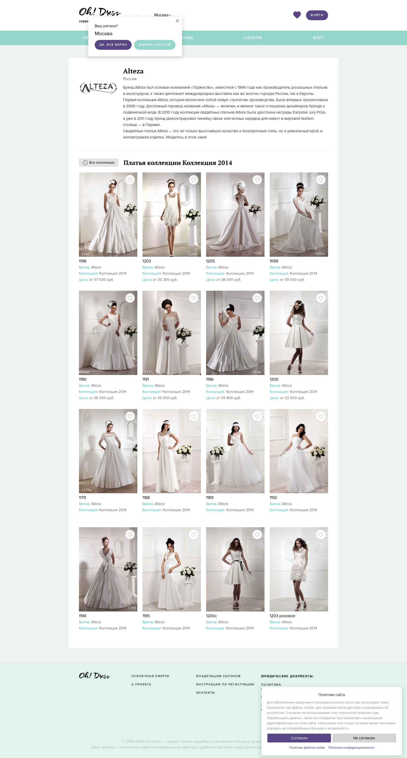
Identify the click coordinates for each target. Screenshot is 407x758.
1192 (273, 497)
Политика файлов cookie (307, 747)
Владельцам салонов (218, 676)
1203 (147, 261)
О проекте (141, 684)
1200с (211, 615)
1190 (82, 379)
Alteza (96, 267)
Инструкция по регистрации (225, 684)
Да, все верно (113, 45)
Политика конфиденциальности (351, 747)
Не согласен (364, 738)
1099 (274, 261)
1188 (146, 497)
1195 (146, 615)
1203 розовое (282, 615)
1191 (146, 379)
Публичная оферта (150, 676)
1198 (82, 261)
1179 (82, 497)
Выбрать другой (155, 45)
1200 (274, 379)
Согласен (299, 738)
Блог (318, 38)
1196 (209, 379)
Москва (161, 15)
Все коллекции (101, 162)
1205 (210, 261)
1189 (209, 497)
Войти (317, 15)
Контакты (205, 693)
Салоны (253, 38)
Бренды (184, 38)
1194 (82, 615)
